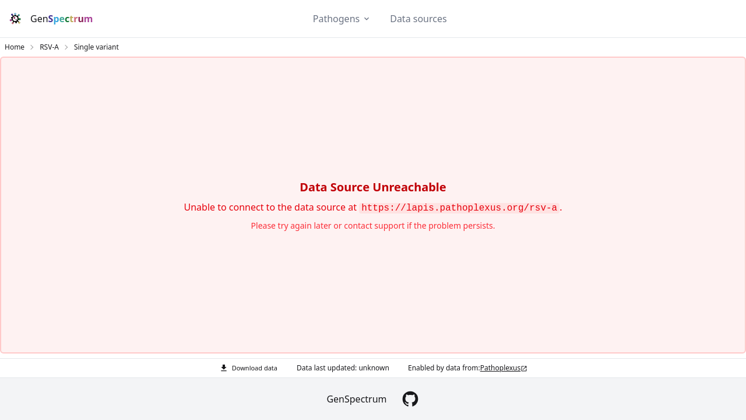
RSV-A (49, 47)
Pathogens (336, 18)
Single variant (96, 47)
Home (14, 47)
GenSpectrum (356, 399)
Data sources (418, 18)
